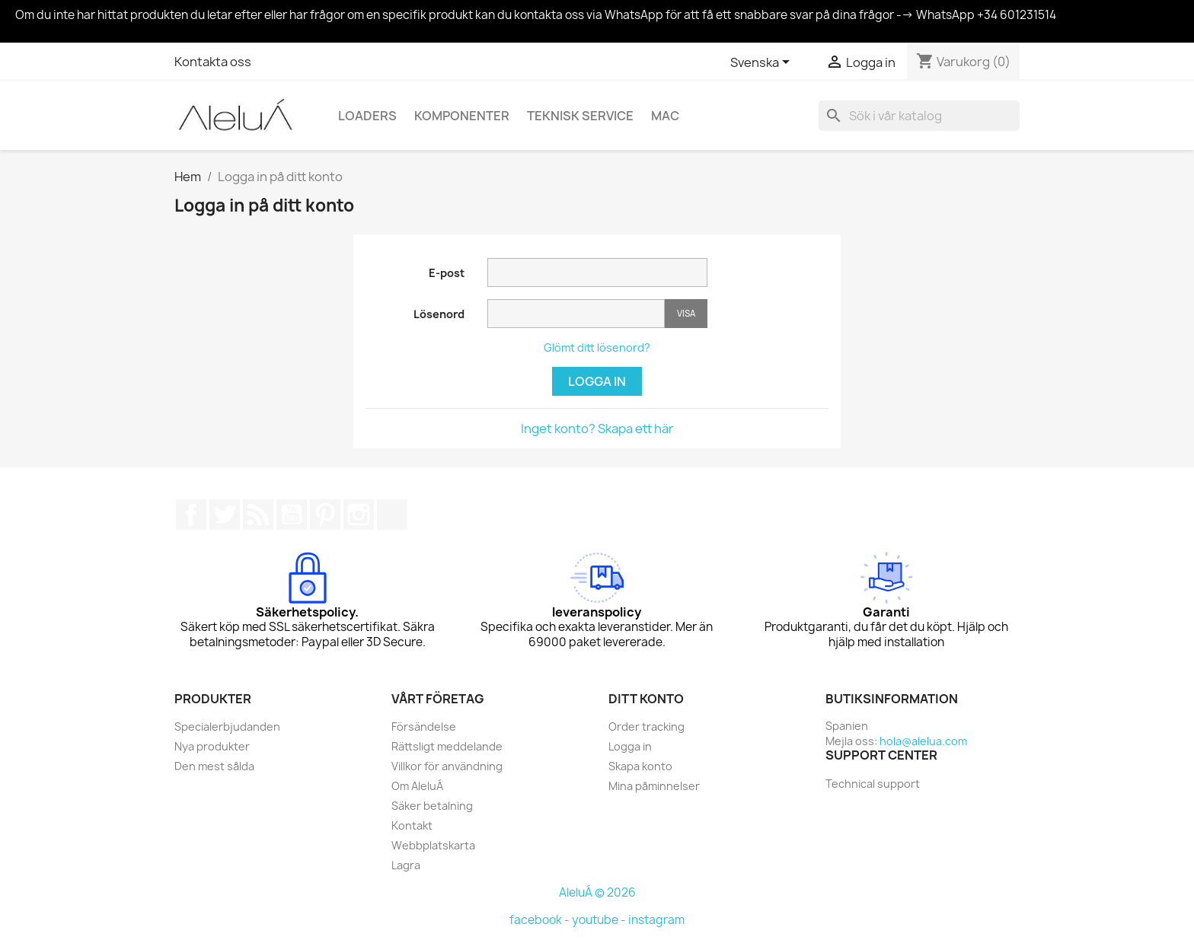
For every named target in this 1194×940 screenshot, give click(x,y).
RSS (258, 514)
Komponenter (461, 115)
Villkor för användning (447, 766)
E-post (447, 273)
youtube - (600, 920)
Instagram (358, 514)
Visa (686, 313)
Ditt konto (646, 698)
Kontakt (412, 825)
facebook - (540, 920)
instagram (656, 920)
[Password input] (576, 314)
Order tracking (646, 726)
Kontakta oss (212, 61)
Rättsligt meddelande (447, 746)
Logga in (597, 381)
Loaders (367, 115)
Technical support (872, 783)
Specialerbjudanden (227, 726)
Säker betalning (432, 805)
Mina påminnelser (654, 786)
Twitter (224, 514)
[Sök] (919, 115)
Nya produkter (212, 746)
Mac (665, 115)
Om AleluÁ (417, 786)
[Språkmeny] (762, 63)
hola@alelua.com (923, 741)
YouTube (291, 514)
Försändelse (423, 726)
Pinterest (325, 514)
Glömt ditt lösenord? (597, 347)
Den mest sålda (214, 766)
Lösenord (439, 314)
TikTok (392, 514)
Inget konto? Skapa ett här (597, 428)
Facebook (191, 514)
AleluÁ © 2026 (597, 892)
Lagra (405, 865)
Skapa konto (640, 766)
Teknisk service (580, 115)
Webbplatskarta (433, 845)
